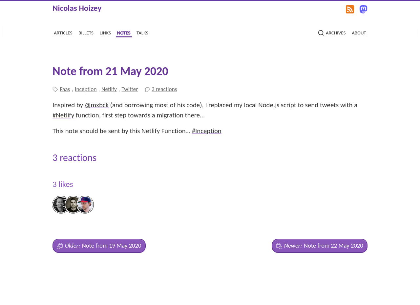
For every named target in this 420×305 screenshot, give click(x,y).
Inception (85, 89)
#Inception (206, 131)
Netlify (109, 89)
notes (124, 32)
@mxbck (97, 105)
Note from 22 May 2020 (319, 245)
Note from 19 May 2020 (99, 245)
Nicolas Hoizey (76, 8)
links (105, 32)
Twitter (130, 89)
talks (142, 32)
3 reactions (164, 89)
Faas (65, 89)
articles (63, 32)
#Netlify (63, 115)
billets (86, 32)
